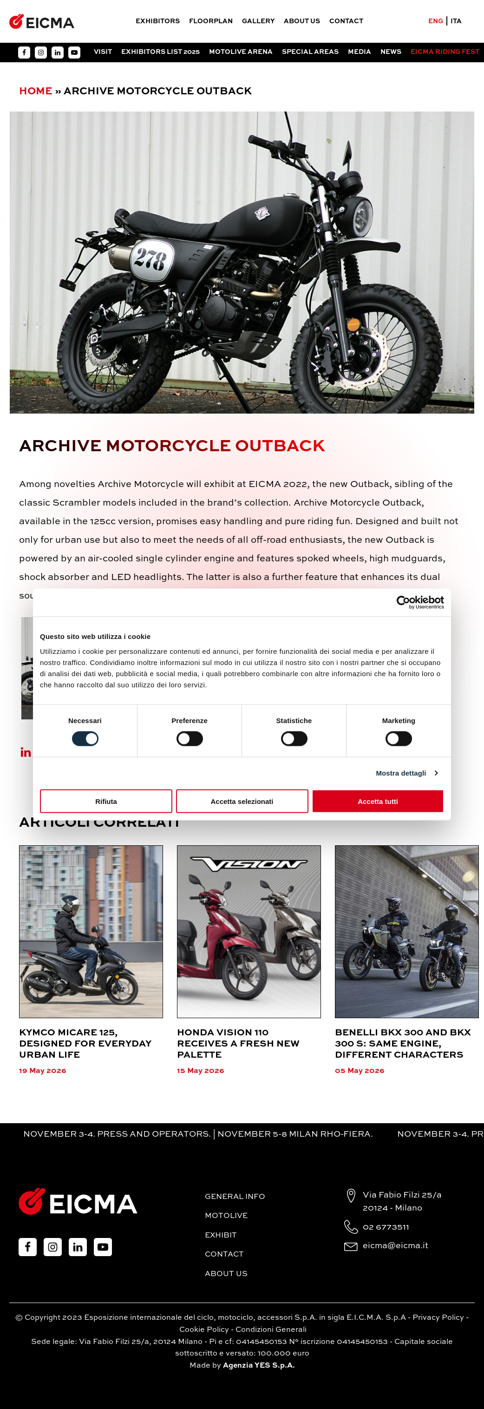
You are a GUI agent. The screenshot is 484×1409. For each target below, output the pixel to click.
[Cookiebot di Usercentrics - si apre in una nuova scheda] (403, 603)
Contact (346, 21)
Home (35, 91)
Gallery (258, 21)
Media (359, 52)
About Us (302, 21)
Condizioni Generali (271, 1330)
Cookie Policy (204, 1330)
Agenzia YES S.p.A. (259, 1365)
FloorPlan (211, 21)
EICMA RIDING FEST (445, 52)
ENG (435, 21)
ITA (456, 21)
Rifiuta (106, 801)
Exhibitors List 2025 (160, 52)
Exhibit (221, 1235)
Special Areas (310, 52)
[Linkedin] (31, 752)
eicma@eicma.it (395, 1246)
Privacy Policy (438, 1318)
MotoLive (226, 1216)
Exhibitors (158, 21)
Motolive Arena (241, 52)
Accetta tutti (378, 801)
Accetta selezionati (241, 801)
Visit (103, 52)
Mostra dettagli (401, 773)
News (390, 52)
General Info (235, 1197)
